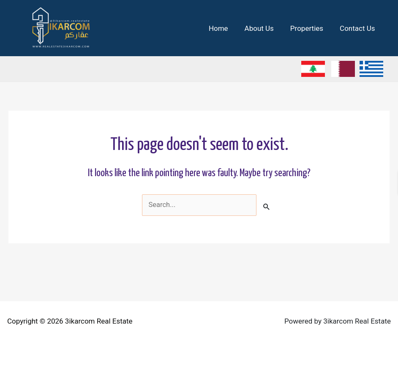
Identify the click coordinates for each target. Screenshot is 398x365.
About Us (264, 28)
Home (225, 28)
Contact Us (358, 28)
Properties (309, 28)
